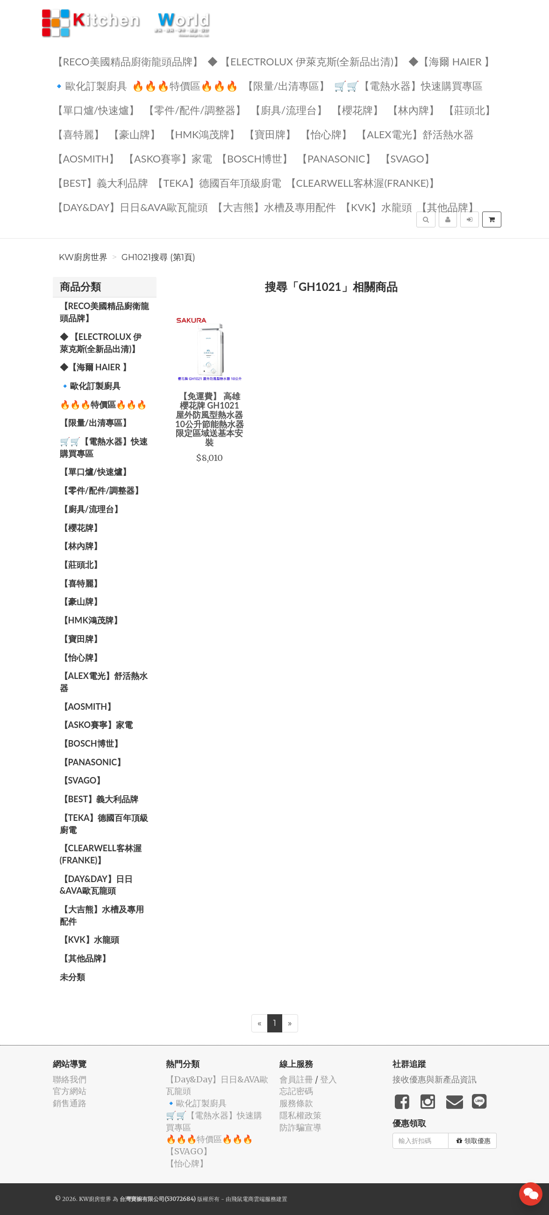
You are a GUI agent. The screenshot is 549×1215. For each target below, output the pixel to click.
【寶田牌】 (270, 133)
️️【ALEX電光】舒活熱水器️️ (414, 133)
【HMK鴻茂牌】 (202, 133)
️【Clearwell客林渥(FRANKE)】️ (362, 182)
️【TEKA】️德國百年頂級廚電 (217, 182)
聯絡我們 (69, 1079)
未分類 (72, 977)
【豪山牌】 (134, 133)
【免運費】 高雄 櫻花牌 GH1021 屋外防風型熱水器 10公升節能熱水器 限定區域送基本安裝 (209, 419)
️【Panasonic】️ (336, 158)
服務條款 (296, 1103)
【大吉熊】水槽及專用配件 (274, 206)
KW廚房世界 (83, 257)
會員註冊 (296, 1079)
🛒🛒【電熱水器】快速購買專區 (408, 85)
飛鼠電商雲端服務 (253, 1198)
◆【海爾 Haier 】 (451, 61)
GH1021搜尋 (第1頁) (158, 257)
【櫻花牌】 (357, 109)
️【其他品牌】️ (447, 206)
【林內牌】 (413, 109)
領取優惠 (473, 1141)
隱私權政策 (300, 1115)
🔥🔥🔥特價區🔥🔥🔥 (185, 85)
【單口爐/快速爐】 (96, 109)
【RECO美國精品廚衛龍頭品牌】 (128, 61)
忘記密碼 (296, 1091)
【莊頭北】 (469, 109)
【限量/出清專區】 (286, 85)
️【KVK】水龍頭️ (376, 206)
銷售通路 (69, 1103)
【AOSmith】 (86, 158)
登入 (328, 1079)
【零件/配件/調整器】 (195, 109)
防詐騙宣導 (300, 1127)
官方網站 (69, 1091)
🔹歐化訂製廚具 (90, 85)
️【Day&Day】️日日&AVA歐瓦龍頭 (130, 206)
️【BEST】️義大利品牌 (101, 182)
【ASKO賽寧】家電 (168, 158)
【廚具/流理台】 (288, 109)
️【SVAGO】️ (407, 158)
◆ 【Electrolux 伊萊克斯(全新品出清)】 (305, 61)
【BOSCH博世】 (254, 158)
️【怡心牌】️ (326, 133)
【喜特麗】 (78, 133)
